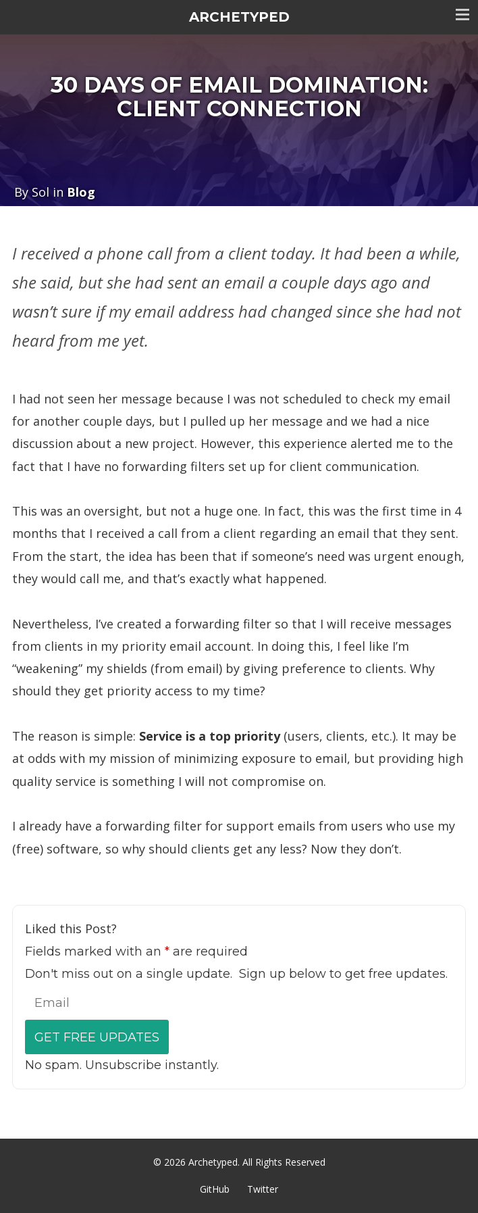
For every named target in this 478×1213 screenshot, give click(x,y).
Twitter (262, 1189)
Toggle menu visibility (462, 14)
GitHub (215, 1189)
